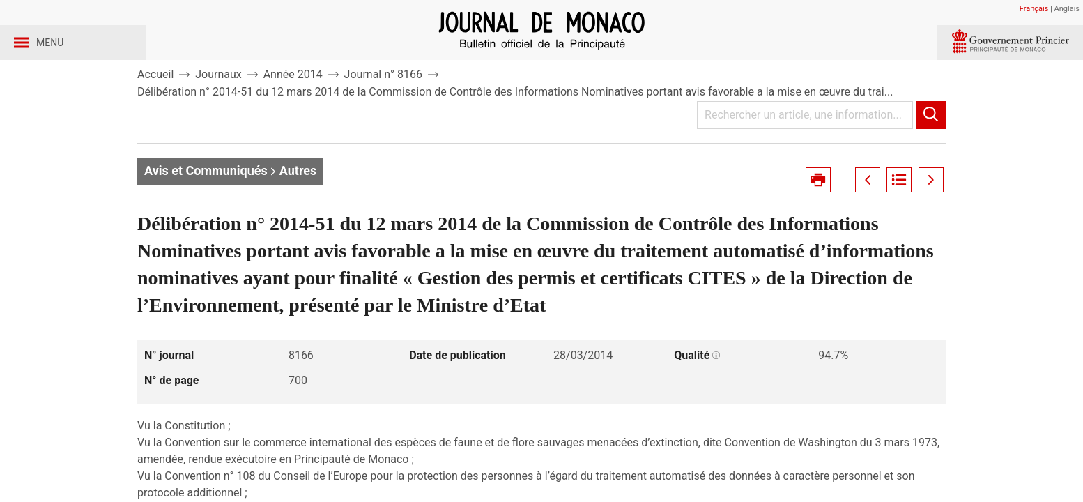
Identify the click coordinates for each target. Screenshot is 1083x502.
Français (1034, 8)
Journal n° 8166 (384, 110)
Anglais (1067, 8)
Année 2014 (294, 110)
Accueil (156, 110)
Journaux (219, 110)
